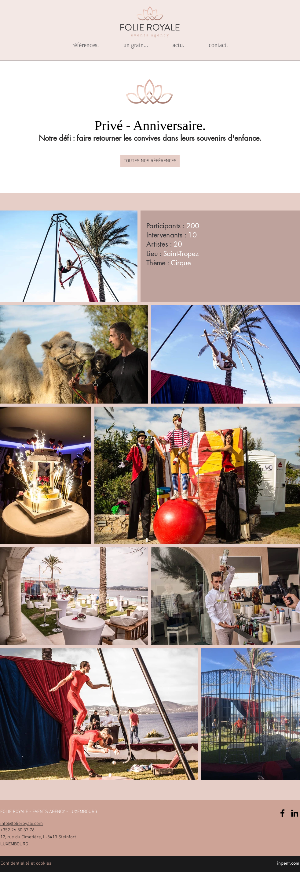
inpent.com (288, 863)
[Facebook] (282, 813)
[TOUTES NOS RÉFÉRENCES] (150, 161)
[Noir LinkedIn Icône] (295, 813)
